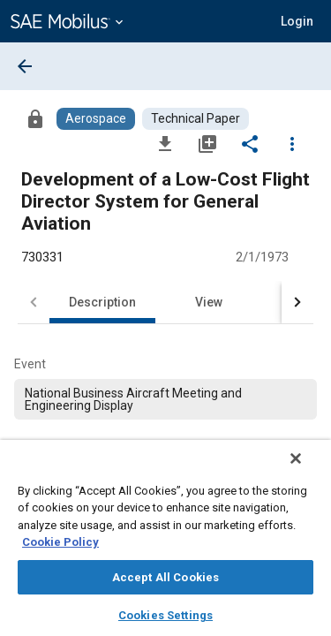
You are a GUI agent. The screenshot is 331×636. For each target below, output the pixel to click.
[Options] (292, 143)
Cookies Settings (165, 615)
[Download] (165, 143)
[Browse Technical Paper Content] (195, 119)
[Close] (308, 470)
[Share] (249, 143)
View (208, 302)
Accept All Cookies (165, 577)
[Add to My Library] (207, 143)
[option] (165, 399)
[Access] (35, 118)
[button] (297, 21)
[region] (165, 543)
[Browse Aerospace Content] (95, 119)
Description (102, 302)
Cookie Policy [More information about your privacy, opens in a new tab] (60, 542)
